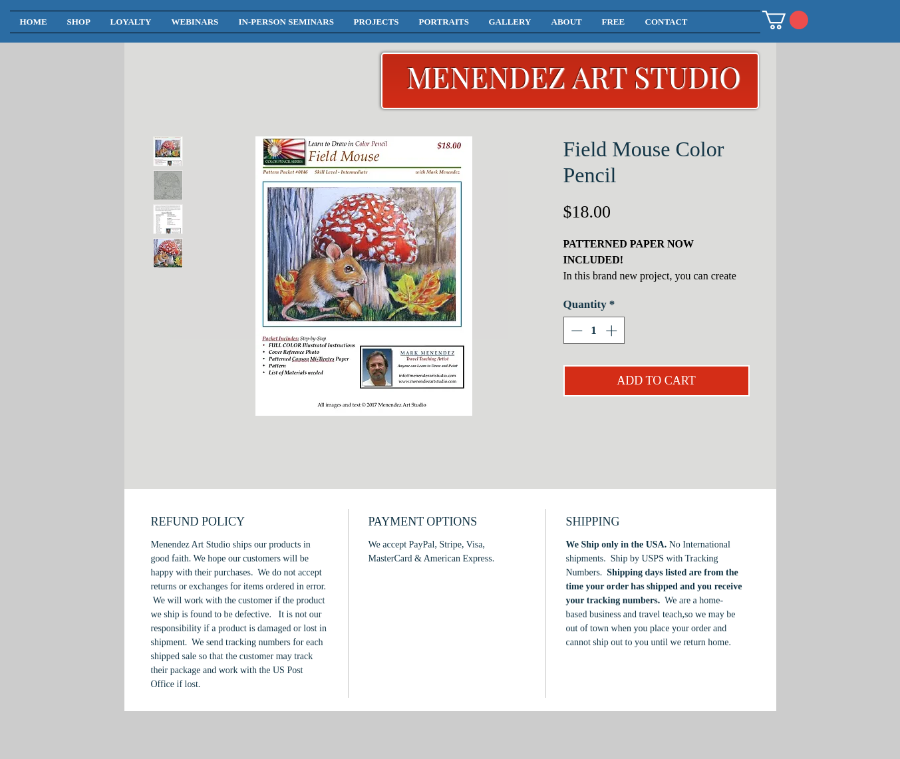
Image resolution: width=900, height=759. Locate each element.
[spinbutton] (594, 330)
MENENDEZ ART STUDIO (573, 76)
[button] (785, 20)
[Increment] (613, 330)
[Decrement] (575, 330)
